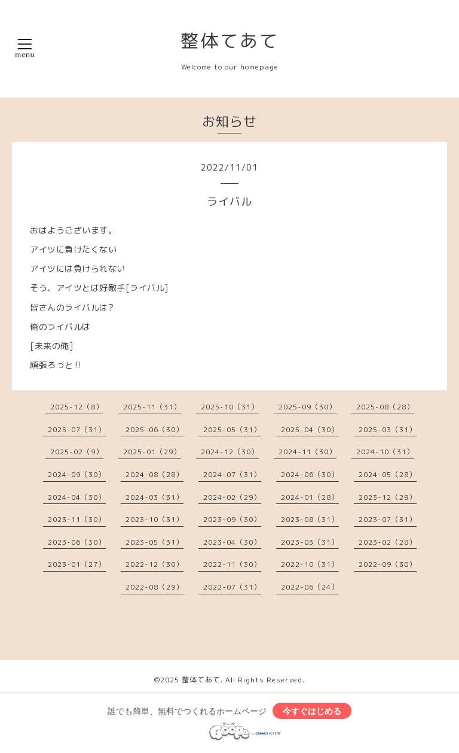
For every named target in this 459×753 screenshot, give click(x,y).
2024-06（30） (310, 474)
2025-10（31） (230, 407)
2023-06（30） (77, 542)
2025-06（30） (154, 429)
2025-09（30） (307, 407)
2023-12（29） (388, 497)
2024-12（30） (230, 452)
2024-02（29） (232, 497)
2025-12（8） (76, 407)
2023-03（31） (310, 542)
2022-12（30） (154, 564)
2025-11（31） (152, 407)
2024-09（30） (77, 474)
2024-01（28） (310, 497)
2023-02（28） (388, 542)
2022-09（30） (388, 564)
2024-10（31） (385, 452)
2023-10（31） (154, 519)
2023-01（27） (77, 564)
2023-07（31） (388, 519)
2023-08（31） (310, 519)
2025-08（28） (385, 407)
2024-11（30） (307, 452)
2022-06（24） (310, 587)
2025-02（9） (76, 452)
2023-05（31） (154, 542)
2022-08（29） (154, 587)
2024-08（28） (154, 474)
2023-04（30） (232, 542)
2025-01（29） (152, 452)
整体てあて (229, 40)
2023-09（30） (232, 519)
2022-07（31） (232, 587)
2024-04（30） (77, 497)
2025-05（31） (232, 429)
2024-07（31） (232, 474)
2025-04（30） (310, 429)
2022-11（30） (232, 564)
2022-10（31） (310, 564)
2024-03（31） (154, 497)
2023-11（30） (77, 519)
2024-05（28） (388, 474)
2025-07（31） (77, 429)
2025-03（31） (388, 429)
